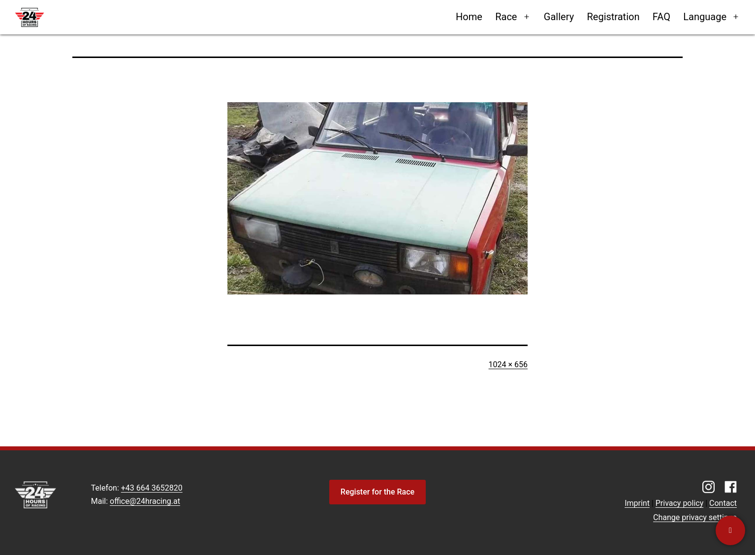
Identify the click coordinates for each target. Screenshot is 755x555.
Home (469, 17)
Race (506, 17)
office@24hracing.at (145, 501)
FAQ (661, 17)
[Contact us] (730, 530)
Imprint (637, 503)
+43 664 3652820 (152, 488)
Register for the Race (377, 492)
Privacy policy (680, 503)
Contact (723, 503)
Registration (613, 17)
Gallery (559, 17)
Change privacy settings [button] (695, 517)
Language (704, 17)
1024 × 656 (508, 364)
